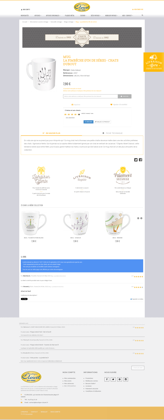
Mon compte (26, 9)
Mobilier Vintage (110, 15)
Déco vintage (95, 15)
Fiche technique (113, 133)
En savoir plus (51, 133)
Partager (140, 160)
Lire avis (88, 122)
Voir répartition (70, 118)
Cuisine (82, 15)
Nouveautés (25, 15)
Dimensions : (68, 76)
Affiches (37, 15)
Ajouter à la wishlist (120, 105)
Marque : (66, 70)
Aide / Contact (127, 15)
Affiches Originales (52, 15)
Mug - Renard (117, 237)
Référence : (68, 73)
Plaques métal (69, 15)
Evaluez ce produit (102, 122)
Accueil (24, 22)
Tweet (136, 159)
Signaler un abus (136, 299)
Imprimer (77, 105)
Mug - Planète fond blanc (34, 237)
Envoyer (125, 96)
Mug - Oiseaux (75, 237)
